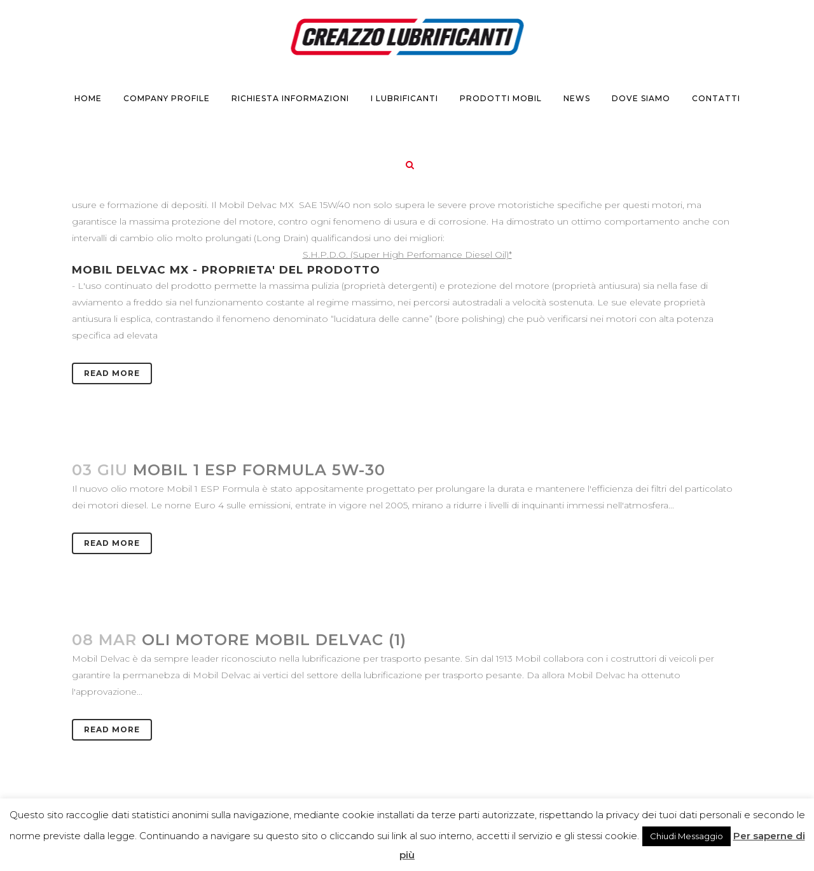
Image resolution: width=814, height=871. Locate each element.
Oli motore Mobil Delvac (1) (274, 640)
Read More (112, 373)
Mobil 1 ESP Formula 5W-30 (259, 470)
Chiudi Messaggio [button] (686, 836)
